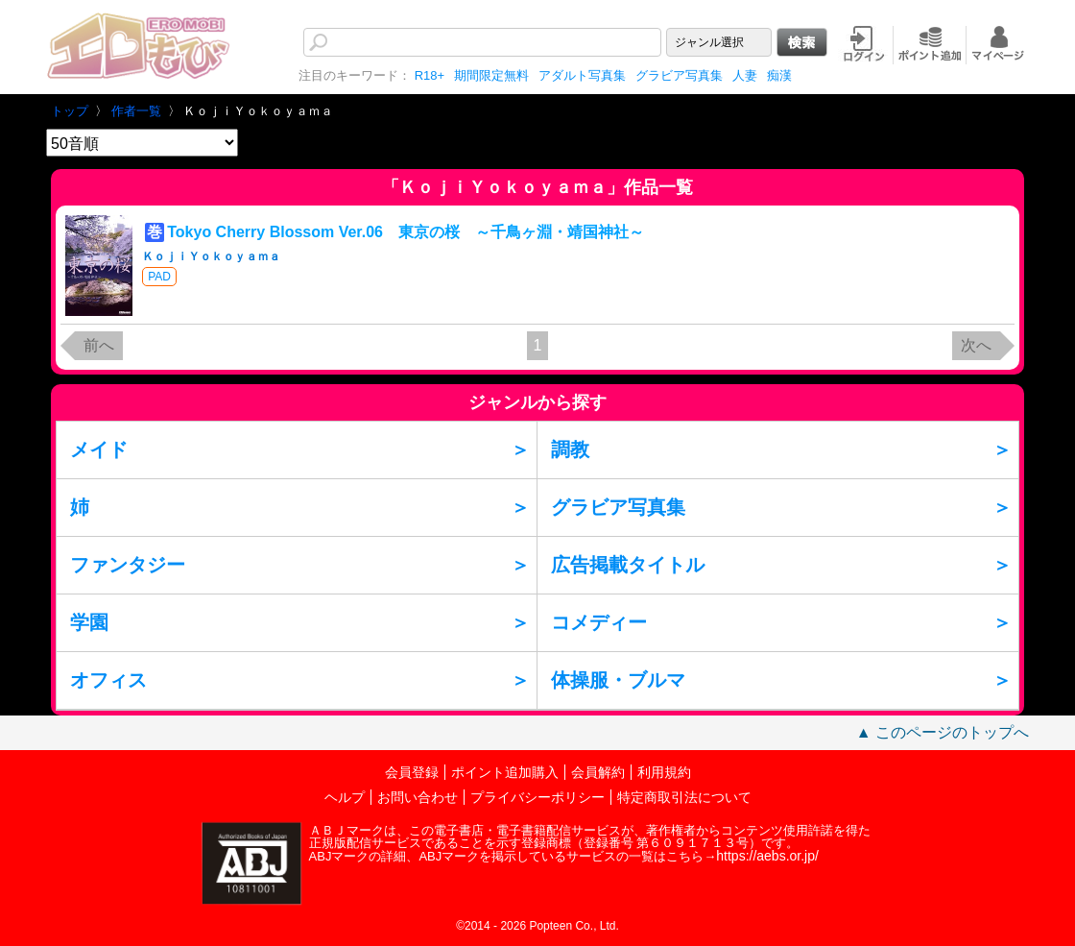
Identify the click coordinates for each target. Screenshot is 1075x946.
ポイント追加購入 (505, 772)
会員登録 (412, 772)
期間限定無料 (491, 75)
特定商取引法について (684, 797)
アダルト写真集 (582, 75)
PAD (159, 276)
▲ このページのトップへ (942, 732)
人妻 (744, 75)
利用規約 (664, 772)
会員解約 (598, 772)
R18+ (429, 75)
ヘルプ (344, 797)
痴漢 (779, 75)
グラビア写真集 (679, 75)
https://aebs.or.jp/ (767, 855)
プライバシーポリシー (537, 797)
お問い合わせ (417, 797)
